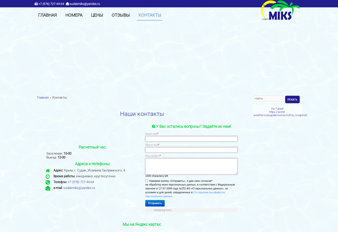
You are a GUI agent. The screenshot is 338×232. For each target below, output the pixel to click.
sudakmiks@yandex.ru (85, 4)
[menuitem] (47, 15)
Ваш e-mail (152, 144)
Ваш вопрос (153, 155)
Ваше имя (151, 133)
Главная (43, 97)
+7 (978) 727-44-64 (51, 4)
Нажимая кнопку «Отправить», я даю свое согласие (181, 180)
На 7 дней (277, 108)
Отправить (155, 203)
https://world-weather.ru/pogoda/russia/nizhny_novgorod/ (280, 113)
